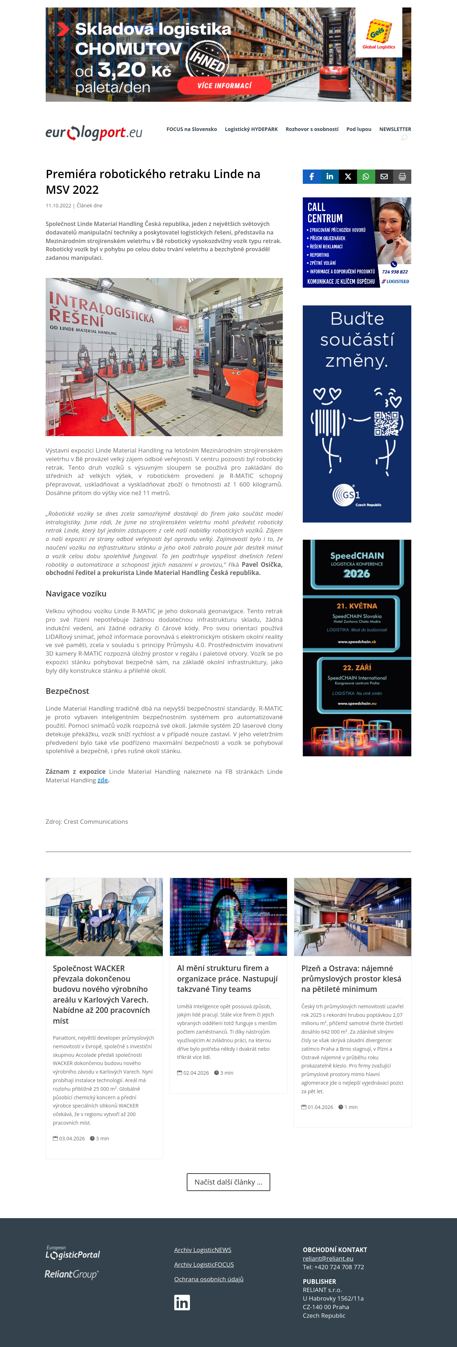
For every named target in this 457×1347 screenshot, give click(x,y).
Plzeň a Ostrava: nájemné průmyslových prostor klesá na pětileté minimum (351, 978)
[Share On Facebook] (312, 177)
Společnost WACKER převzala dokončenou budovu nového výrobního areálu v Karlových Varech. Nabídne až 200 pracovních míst (101, 994)
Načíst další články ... (228, 1182)
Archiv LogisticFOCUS (204, 1264)
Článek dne (89, 205)
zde (102, 780)
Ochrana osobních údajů (208, 1279)
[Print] (402, 177)
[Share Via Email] (384, 177)
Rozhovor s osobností (312, 129)
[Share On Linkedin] (330, 177)
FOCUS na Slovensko (192, 129)
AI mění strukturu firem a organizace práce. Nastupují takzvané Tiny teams (227, 978)
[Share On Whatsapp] (366, 177)
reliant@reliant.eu (328, 1258)
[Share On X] (348, 177)
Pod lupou (358, 129)
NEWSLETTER (395, 129)
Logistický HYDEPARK (251, 129)
